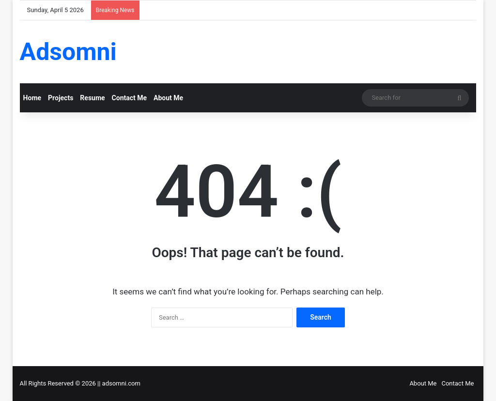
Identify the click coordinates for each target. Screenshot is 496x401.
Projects (60, 98)
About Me (168, 98)
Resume (92, 98)
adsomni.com (121, 383)
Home (32, 98)
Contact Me (129, 98)
